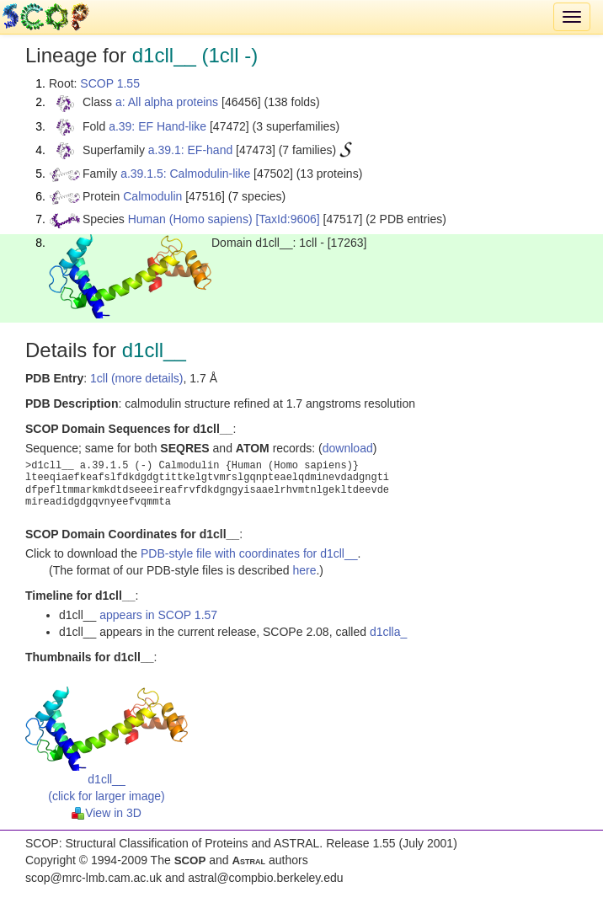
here (304, 570)
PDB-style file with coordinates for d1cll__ (249, 553)
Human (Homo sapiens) (190, 219)
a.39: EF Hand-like (157, 126)
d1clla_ (388, 632)
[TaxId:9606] (287, 219)
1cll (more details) (136, 378)
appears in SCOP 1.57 (158, 615)
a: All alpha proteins (166, 102)
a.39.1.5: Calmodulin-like (185, 173)
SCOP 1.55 (110, 83)
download (348, 448)
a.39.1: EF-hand (190, 150)
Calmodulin (152, 196)
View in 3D (106, 813)
